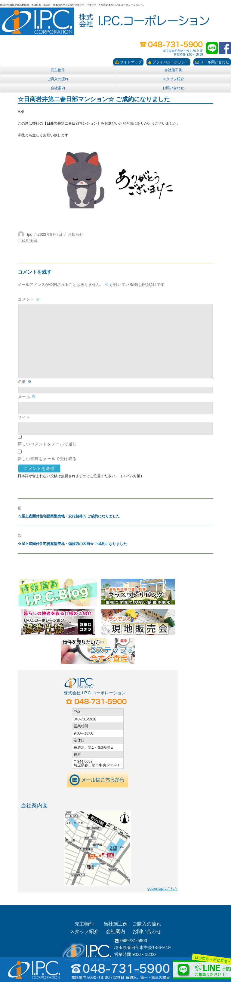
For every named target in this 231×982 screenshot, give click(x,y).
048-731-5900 (130, 940)
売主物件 (58, 70)
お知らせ (75, 234)
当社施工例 (173, 70)
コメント (29, 299)
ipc (29, 234)
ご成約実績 (27, 240)
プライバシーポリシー (168, 62)
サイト (24, 417)
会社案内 (58, 88)
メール (27, 396)
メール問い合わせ (212, 62)
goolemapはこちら (162, 889)
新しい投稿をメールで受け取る (47, 458)
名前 (25, 381)
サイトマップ (128, 62)
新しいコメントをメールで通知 (47, 443)
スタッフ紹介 (173, 79)
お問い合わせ (173, 88)
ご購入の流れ (58, 79)
